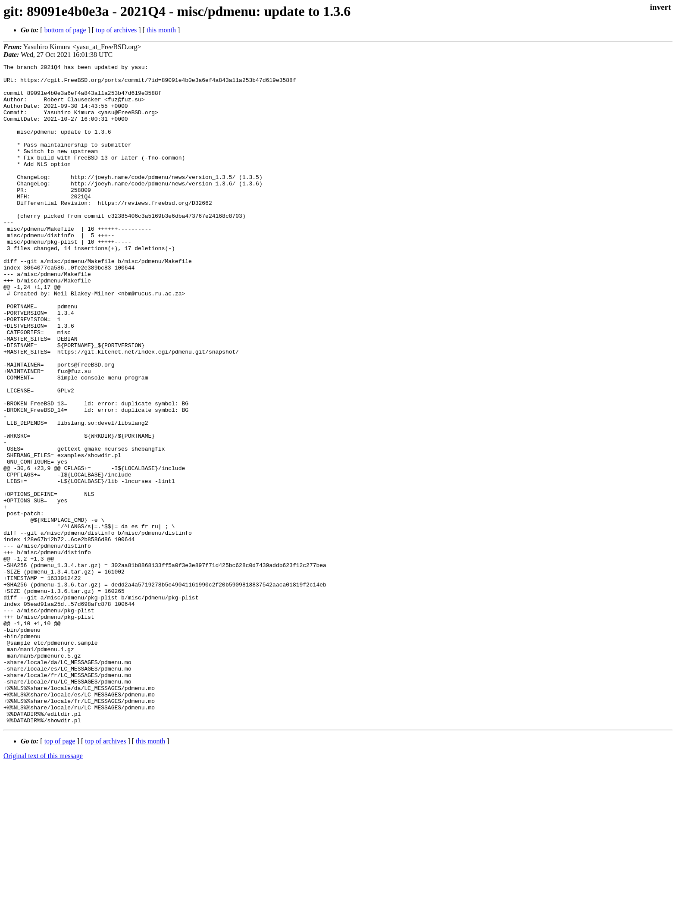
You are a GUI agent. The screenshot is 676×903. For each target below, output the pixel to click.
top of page (59, 873)
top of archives (116, 30)
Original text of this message (43, 887)
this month (161, 30)
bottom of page (65, 30)
